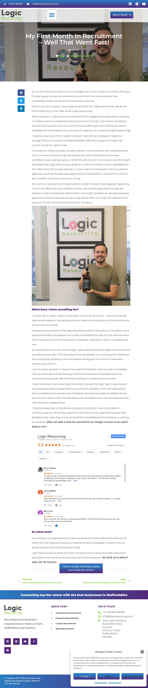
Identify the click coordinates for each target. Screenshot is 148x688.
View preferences (132, 676)
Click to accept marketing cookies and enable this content (81, 568)
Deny (108, 676)
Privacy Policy (115, 683)
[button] (142, 651)
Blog (61, 56)
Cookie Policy (101, 683)
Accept (85, 676)
